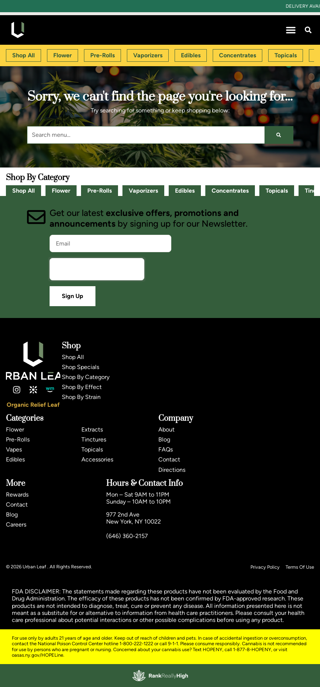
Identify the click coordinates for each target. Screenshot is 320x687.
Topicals (277, 190)
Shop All (23, 190)
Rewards (17, 494)
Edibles (185, 190)
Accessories (97, 459)
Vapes (14, 449)
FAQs (165, 449)
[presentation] (97, 269)
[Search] (279, 134)
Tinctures (93, 439)
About (166, 429)
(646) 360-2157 (127, 535)
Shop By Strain (81, 396)
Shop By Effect (82, 386)
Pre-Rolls (99, 190)
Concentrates (230, 190)
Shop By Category (86, 376)
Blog (164, 439)
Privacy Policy (265, 567)
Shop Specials (80, 366)
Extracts (92, 429)
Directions (171, 469)
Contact (169, 459)
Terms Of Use (300, 567)
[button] (291, 30)
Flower (61, 190)
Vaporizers (143, 190)
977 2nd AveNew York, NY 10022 (133, 518)
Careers (16, 524)
